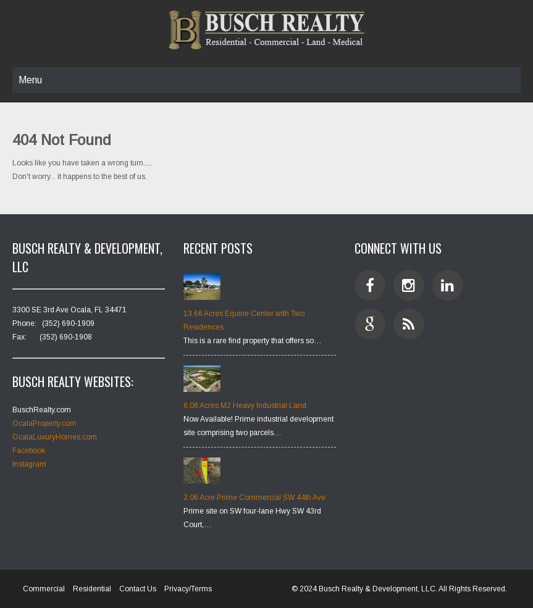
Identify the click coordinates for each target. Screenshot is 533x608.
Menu (30, 80)
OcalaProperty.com (44, 423)
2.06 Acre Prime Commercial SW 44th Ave (254, 497)
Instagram (29, 464)
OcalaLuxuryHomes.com (54, 437)
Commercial (44, 589)
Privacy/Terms (188, 589)
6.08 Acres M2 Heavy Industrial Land (244, 405)
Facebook (28, 450)
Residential (92, 589)
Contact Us (137, 589)
